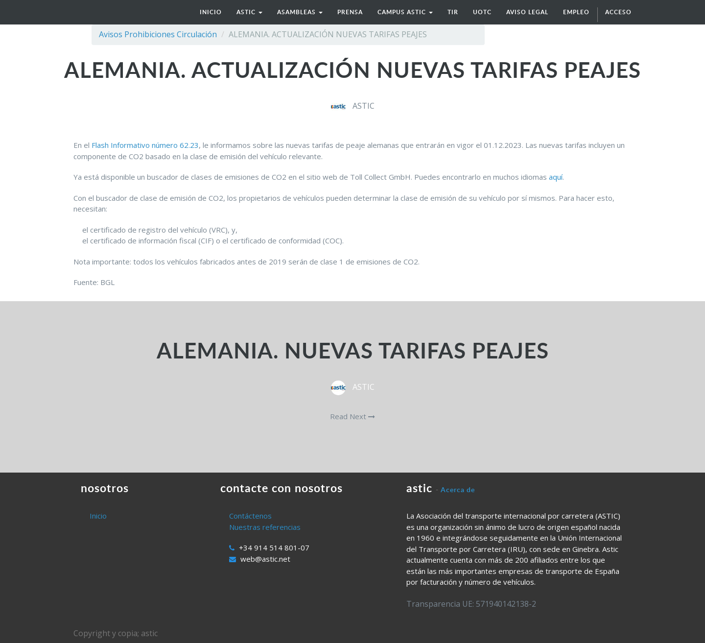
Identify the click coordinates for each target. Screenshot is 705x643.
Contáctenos (250, 516)
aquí (556, 177)
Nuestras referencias (265, 527)
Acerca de (458, 489)
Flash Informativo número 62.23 (145, 145)
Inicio (98, 516)
